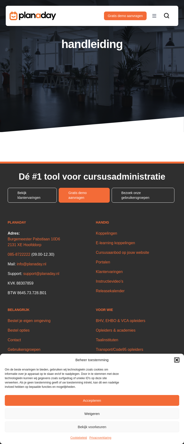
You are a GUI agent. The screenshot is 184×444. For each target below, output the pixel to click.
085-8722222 (19, 254)
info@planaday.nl (31, 264)
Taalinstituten (107, 340)
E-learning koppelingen (115, 243)
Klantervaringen (109, 272)
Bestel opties (19, 330)
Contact (14, 340)
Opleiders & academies (115, 330)
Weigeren (92, 414)
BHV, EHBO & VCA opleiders (120, 321)
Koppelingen (106, 233)
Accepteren (92, 400)
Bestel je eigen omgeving (29, 321)
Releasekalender (110, 291)
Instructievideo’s (109, 281)
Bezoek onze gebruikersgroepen (135, 195)
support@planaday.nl (41, 274)
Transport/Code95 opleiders (119, 349)
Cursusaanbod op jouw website (122, 252)
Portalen (103, 262)
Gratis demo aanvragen (125, 16)
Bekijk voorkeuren (92, 427)
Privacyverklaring (100, 437)
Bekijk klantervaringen (28, 195)
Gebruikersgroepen (24, 349)
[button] (176, 360)
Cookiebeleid (78, 437)
